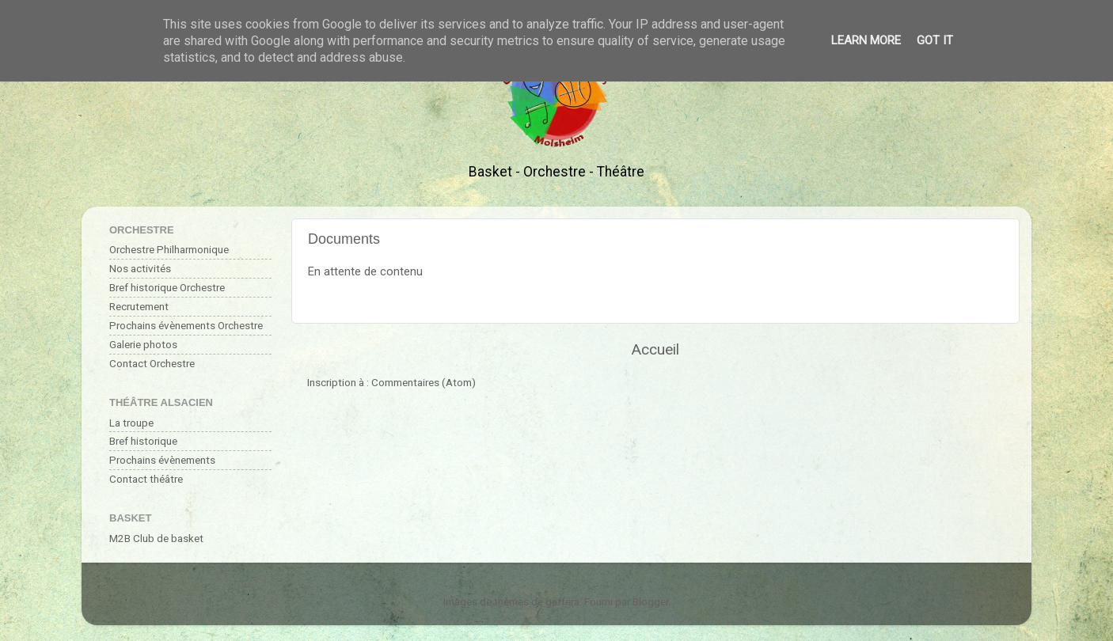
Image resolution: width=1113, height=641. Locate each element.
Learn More (866, 40)
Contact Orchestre (152, 363)
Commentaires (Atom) (423, 382)
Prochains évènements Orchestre (186, 325)
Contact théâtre (146, 478)
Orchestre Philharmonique (169, 249)
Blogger (650, 601)
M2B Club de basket (156, 538)
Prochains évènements (162, 459)
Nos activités (140, 268)
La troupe (131, 422)
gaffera (562, 601)
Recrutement (139, 306)
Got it (935, 40)
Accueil (655, 349)
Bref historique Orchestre (167, 287)
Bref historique (143, 440)
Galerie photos (143, 344)
